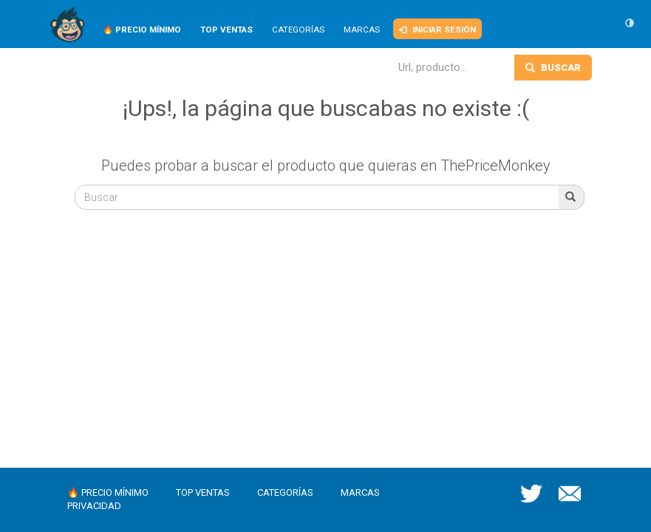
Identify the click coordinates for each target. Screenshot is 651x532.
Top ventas (203, 492)
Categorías (298, 29)
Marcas (362, 29)
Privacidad (94, 505)
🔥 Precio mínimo (108, 492)
